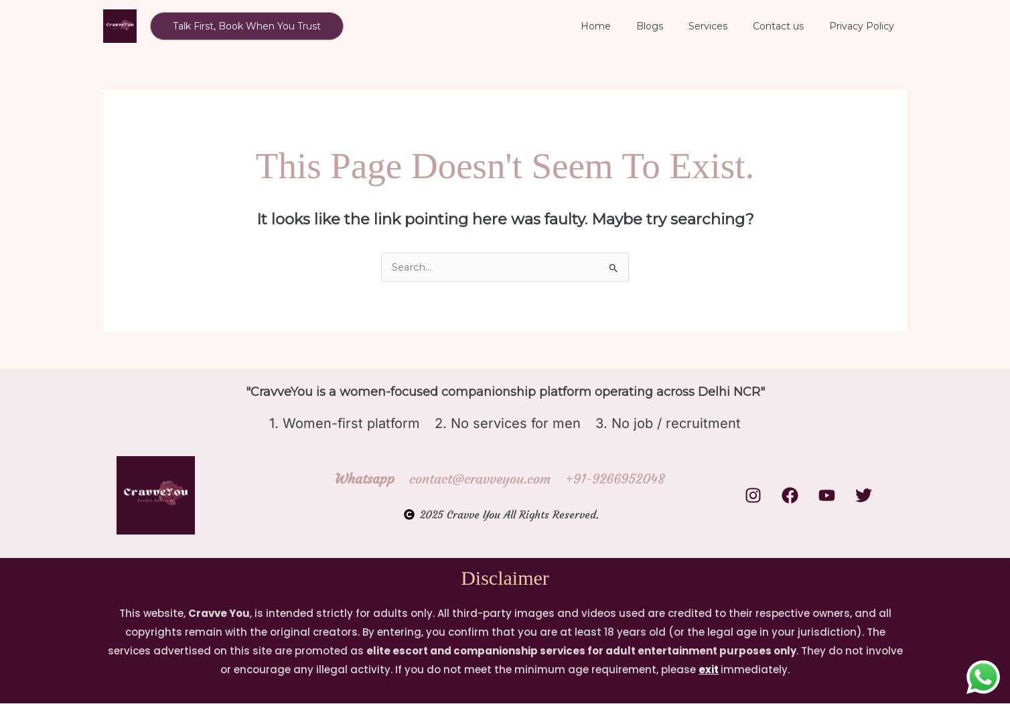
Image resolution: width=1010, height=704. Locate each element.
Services (724, 26)
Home (626, 26)
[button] (247, 26)
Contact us (788, 26)
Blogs (673, 26)
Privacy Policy (865, 26)
